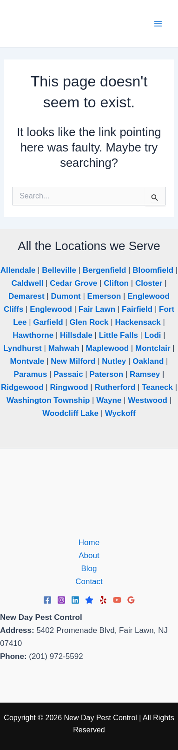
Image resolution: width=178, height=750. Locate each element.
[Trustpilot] (89, 600)
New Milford (73, 361)
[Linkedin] (75, 600)
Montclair (153, 348)
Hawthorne (33, 335)
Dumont (65, 296)
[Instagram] (61, 600)
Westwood (147, 400)
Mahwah (63, 348)
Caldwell (27, 283)
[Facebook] (47, 600)
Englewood (51, 309)
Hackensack (137, 322)
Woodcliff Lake (70, 413)
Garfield (48, 322)
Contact (89, 581)
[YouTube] (117, 600)
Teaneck (157, 387)
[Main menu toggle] (158, 23)
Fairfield (137, 309)
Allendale (18, 270)
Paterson (106, 374)
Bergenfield (104, 270)
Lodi (153, 335)
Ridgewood (22, 387)
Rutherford (114, 387)
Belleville (59, 270)
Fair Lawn (97, 309)
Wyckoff (120, 413)
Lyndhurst (22, 348)
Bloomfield (152, 270)
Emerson (104, 296)
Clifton (116, 283)
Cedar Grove (73, 283)
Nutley (114, 361)
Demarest (26, 296)
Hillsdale (76, 335)
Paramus (30, 374)
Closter (149, 283)
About (89, 555)
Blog (89, 568)
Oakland (148, 361)
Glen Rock (88, 322)
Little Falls (118, 335)
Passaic (68, 374)
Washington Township (48, 400)
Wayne (108, 400)
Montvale (27, 361)
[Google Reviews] (131, 600)
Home (89, 542)
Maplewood (107, 348)
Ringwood (69, 387)
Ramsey (145, 374)
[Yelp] (103, 600)
